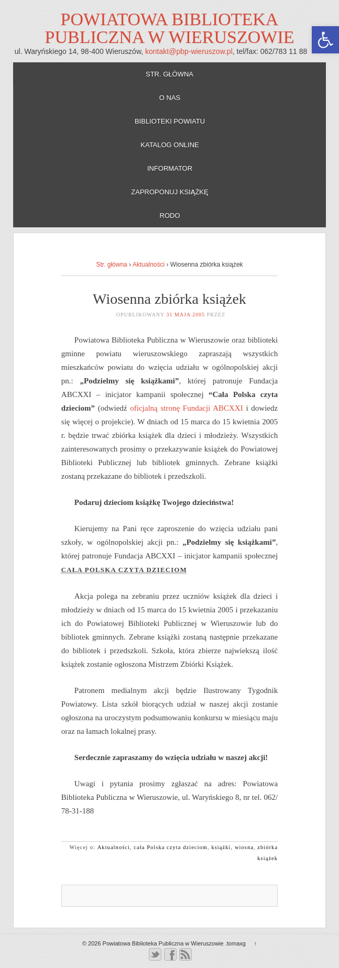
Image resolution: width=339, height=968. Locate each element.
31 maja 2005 (185, 314)
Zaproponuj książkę (169, 192)
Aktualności (149, 264)
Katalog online (169, 145)
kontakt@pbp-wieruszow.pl (189, 51)
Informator (169, 168)
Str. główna (169, 74)
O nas (169, 98)
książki (221, 847)
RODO (170, 215)
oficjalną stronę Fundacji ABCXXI (186, 408)
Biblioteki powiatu (170, 121)
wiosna (244, 847)
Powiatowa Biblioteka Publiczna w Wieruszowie (169, 28)
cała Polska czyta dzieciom (170, 847)
